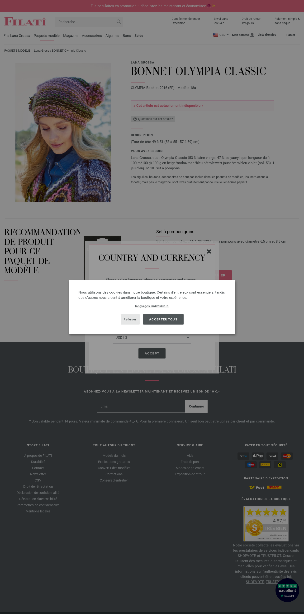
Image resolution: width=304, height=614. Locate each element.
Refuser (130, 319)
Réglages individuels (152, 306)
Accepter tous (163, 319)
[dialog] (152, 307)
